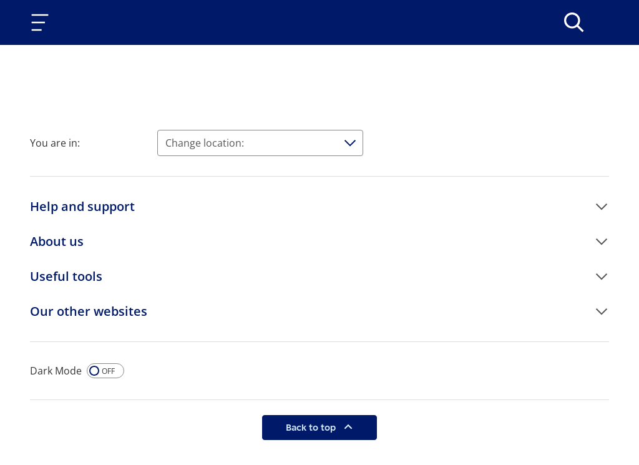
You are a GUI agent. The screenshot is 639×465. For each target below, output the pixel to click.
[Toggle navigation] (42, 22)
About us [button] (57, 241)
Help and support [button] (82, 206)
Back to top (312, 427)
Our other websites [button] (88, 311)
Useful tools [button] (66, 276)
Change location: (204, 143)
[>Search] (574, 22)
